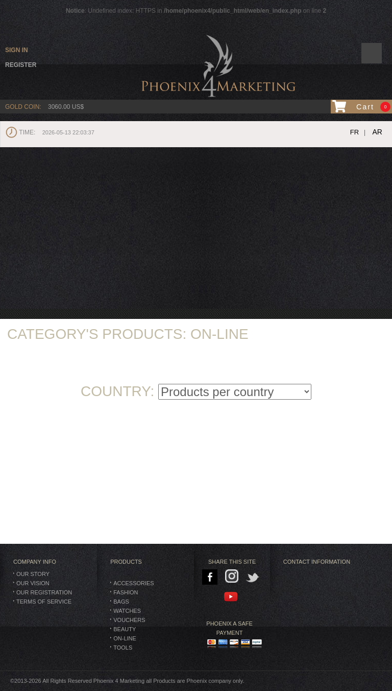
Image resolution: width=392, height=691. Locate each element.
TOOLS (122, 647)
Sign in (16, 50)
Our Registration (44, 592)
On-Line (124, 638)
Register (20, 64)
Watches (127, 611)
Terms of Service (43, 601)
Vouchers (129, 620)
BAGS (121, 601)
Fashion (125, 592)
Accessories (133, 583)
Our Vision (33, 583)
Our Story (33, 574)
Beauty (124, 629)
